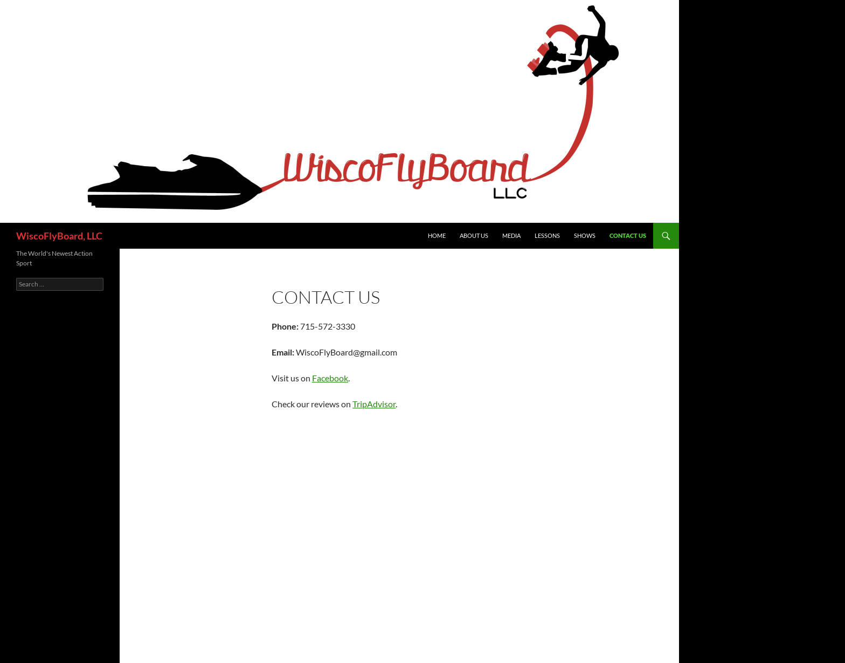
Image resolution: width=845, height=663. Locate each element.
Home (437, 235)
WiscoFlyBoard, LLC (59, 236)
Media (511, 235)
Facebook (330, 378)
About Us (474, 235)
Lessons (547, 235)
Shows (584, 235)
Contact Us (627, 235)
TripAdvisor (374, 404)
